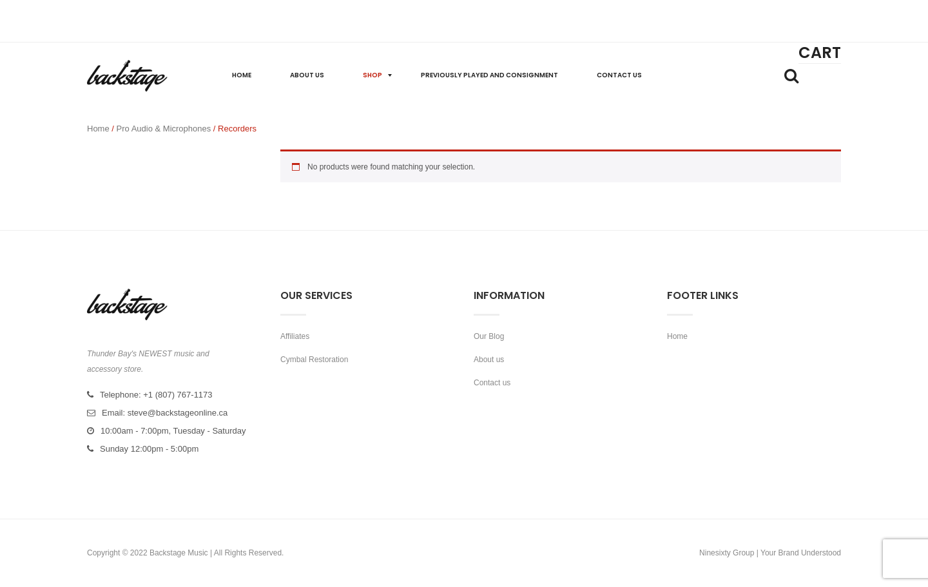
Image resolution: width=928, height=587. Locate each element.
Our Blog (489, 336)
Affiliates (294, 336)
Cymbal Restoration (314, 359)
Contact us (492, 382)
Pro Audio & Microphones (164, 128)
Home (98, 128)
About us (489, 359)
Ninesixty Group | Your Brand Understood (770, 552)
